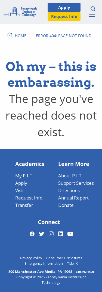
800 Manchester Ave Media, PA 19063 (40, 271)
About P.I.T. (70, 175)
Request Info (64, 16)
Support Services (76, 183)
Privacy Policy (31, 257)
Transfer (24, 205)
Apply (64, 7)
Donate (66, 205)
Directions (69, 190)
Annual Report (73, 197)
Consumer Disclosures (64, 257)
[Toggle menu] (91, 16)
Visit (19, 190)
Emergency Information (43, 263)
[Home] (20, 12)
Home (20, 35)
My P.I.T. (24, 175)
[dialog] (85, 275)
